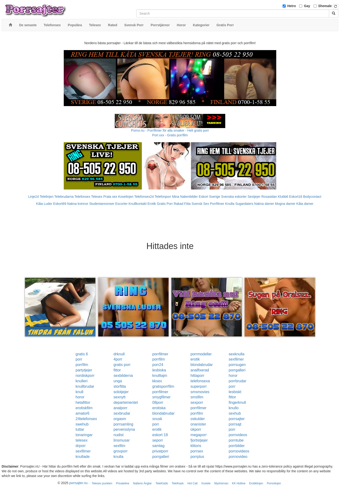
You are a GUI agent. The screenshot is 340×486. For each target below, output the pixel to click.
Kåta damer (304, 204)
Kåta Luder (44, 204)
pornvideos (238, 435)
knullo (234, 408)
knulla (118, 457)
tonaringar (84, 435)
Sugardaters (244, 204)
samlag (158, 446)
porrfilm (158, 359)
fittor (117, 370)
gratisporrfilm (163, 386)
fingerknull (237, 402)
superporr (199, 386)
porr (79, 359)
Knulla (229, 204)
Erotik (151, 204)
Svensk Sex (200, 204)
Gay (307, 6)
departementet (126, 402)
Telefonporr (163, 196)
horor (233, 376)
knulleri (82, 381)
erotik (195, 359)
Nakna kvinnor (77, 204)
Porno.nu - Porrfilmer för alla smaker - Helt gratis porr (170, 130)
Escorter (121, 204)
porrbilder (237, 446)
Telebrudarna (64, 196)
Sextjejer (254, 196)
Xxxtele (205, 483)
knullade (83, 457)
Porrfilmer (217, 204)
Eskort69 (59, 204)
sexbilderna (123, 376)
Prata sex (110, 196)
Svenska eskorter (234, 196)
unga (118, 381)
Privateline (122, 483)
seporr (157, 440)
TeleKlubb (162, 483)
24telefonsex (86, 419)
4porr (118, 359)
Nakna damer (264, 204)
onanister (198, 424)
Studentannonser (102, 204)
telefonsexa (200, 381)
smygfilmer (161, 397)
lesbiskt (235, 392)
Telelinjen (46, 196)
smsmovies (200, 392)
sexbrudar (122, 413)
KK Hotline (239, 483)
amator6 (82, 413)
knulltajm (159, 376)
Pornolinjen (274, 483)
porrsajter (237, 419)
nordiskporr (85, 376)
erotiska (159, 408)
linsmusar (122, 440)
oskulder (198, 419)
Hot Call (192, 483)
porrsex (197, 451)
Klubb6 (283, 196)
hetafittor (83, 402)
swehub (82, 424)
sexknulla (237, 354)
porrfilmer (160, 354)
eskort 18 (160, 435)
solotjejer (121, 392)
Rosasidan (269, 196)
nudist (119, 435)
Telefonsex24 (144, 196)
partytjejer (84, 370)
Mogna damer (285, 204)
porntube (236, 440)
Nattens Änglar (142, 483)
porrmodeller (201, 354)
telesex (82, 440)
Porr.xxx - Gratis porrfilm (170, 135)
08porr (157, 402)
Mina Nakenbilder (185, 196)
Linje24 (33, 196)
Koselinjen (125, 196)
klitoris (196, 446)
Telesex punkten (102, 483)
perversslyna (124, 429)
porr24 (157, 365)
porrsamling (123, 424)
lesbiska (159, 370)
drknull (119, 354)
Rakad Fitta (182, 204)
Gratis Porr (165, 204)
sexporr (197, 402)
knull (79, 392)
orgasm (120, 419)
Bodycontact (312, 196)
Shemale (325, 6)
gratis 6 (82, 354)
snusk (157, 419)
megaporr (199, 435)
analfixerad (200, 370)
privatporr (160, 451)
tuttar (80, 429)
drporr (81, 446)
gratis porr (122, 365)
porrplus (197, 457)
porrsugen (237, 365)
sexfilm (119, 446)
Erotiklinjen (256, 483)
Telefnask (178, 483)
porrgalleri (237, 370)
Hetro (291, 6)
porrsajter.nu (78, 483)
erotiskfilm (84, 408)
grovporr (121, 451)
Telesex (96, 196)
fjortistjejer (199, 440)
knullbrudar (85, 386)
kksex (157, 381)
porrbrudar (237, 381)
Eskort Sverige (209, 196)
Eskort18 (295, 196)
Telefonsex (82, 196)
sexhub (235, 413)
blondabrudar (202, 365)
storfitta (120, 386)
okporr (196, 429)
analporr (121, 408)
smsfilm (197, 397)
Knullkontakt (137, 204)
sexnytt (120, 397)
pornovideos (239, 451)
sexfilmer (236, 359)
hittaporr (197, 376)
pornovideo (238, 457)
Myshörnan (221, 483)
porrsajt (235, 424)
